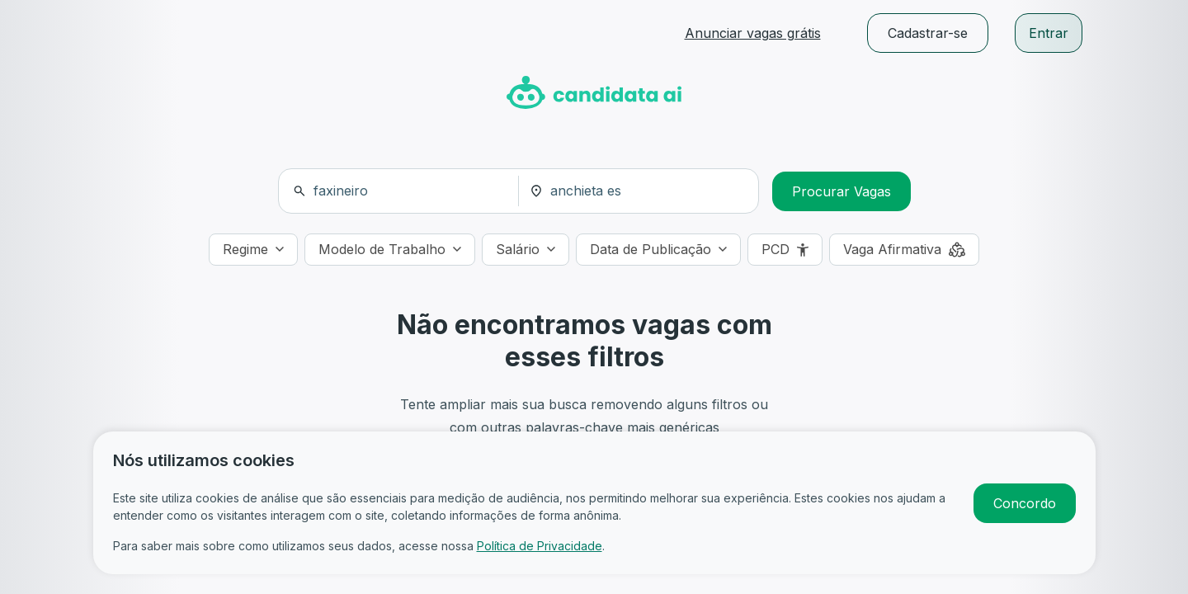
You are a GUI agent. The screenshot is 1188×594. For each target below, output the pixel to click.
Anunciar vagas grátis (753, 33)
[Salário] (525, 249)
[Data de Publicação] (658, 249)
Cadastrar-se (928, 33)
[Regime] (253, 249)
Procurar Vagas (841, 191)
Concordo (1024, 503)
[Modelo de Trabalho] (389, 249)
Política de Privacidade (539, 546)
